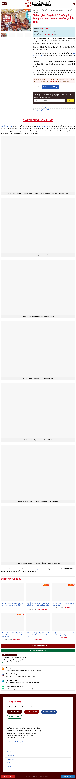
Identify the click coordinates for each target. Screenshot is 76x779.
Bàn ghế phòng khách (57, 10)
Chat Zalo (69, 776)
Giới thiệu (10, 752)
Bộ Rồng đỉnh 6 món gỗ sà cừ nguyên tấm (63, 604)
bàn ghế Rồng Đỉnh (42, 126)
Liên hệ (9, 767)
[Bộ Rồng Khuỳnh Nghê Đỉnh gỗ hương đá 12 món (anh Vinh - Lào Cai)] (38, 622)
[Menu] (4, 3)
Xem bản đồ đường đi (16, 742)
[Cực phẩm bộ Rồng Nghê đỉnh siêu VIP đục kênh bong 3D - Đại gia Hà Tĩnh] (12, 622)
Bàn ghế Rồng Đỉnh (43, 107)
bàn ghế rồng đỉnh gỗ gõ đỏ (42, 110)
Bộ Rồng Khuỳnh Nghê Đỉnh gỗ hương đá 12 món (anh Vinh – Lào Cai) (38, 635)
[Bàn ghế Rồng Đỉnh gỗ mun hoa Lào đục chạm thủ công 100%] (12, 592)
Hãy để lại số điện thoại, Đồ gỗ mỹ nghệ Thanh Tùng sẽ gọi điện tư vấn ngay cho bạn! (53, 96)
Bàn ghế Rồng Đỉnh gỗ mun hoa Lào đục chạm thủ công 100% (12, 604)
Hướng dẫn (10, 759)
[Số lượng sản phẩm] (36, 87)
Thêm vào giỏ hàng (50, 87)
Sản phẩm (44, 10)
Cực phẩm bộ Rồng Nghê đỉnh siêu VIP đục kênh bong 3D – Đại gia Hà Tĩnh (12, 635)
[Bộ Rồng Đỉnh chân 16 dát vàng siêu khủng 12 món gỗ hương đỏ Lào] (38, 592)
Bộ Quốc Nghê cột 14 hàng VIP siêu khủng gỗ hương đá (63, 634)
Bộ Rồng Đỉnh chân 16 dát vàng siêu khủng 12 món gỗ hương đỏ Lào (38, 605)
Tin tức (9, 763)
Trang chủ (36, 10)
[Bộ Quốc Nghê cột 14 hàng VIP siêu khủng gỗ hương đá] (63, 622)
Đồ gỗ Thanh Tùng (7, 126)
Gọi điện (8, 776)
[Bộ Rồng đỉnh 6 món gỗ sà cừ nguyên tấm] (63, 592)
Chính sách (10, 755)
